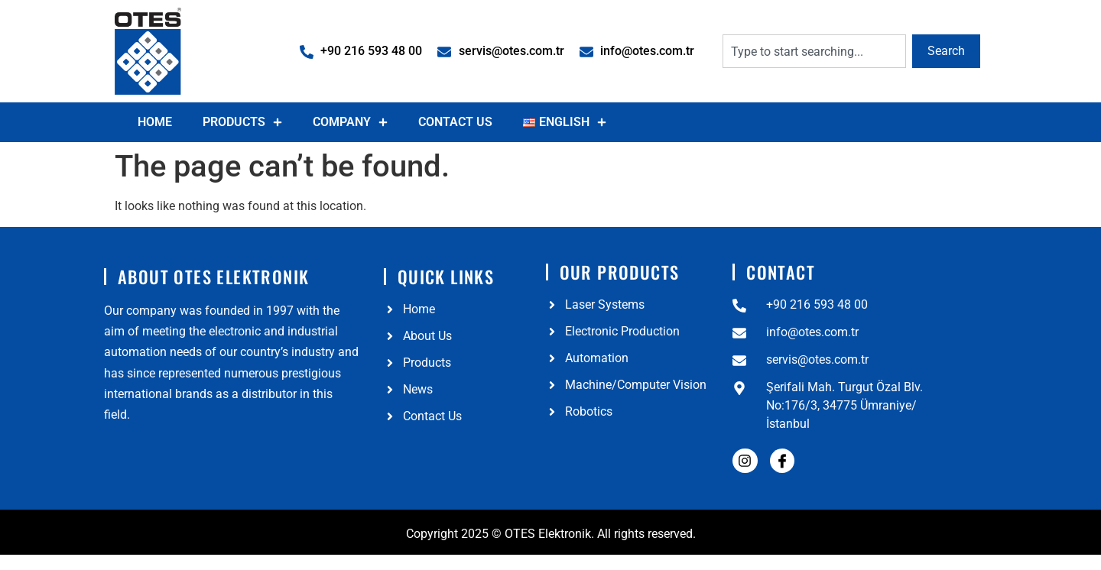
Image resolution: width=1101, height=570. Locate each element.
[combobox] (814, 51)
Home (155, 122)
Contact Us (455, 122)
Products (242, 122)
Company (350, 122)
